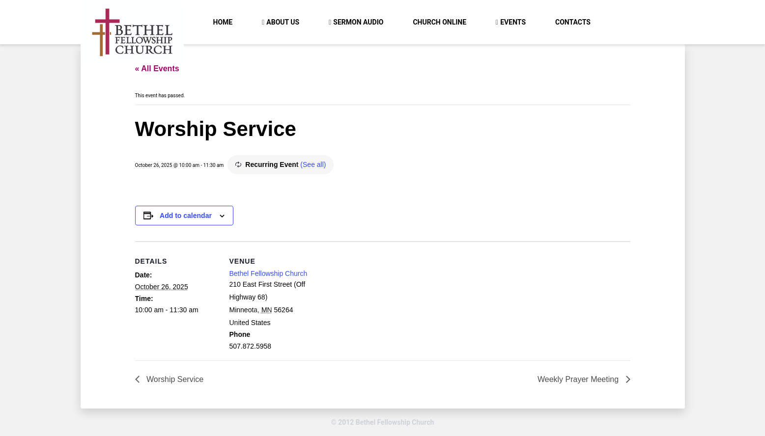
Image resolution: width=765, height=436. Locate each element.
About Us (282, 22)
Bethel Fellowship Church (268, 273)
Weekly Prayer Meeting (579, 379)
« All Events (157, 68)
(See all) (313, 164)
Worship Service (174, 379)
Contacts (573, 22)
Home (223, 22)
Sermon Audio (358, 22)
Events (513, 22)
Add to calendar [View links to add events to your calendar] (186, 215)
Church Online (439, 22)
